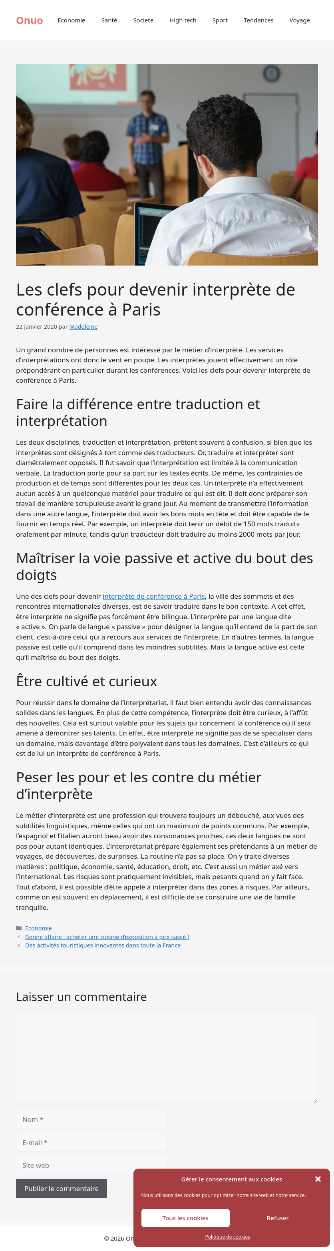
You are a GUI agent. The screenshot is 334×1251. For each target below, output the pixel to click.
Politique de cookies (227, 1236)
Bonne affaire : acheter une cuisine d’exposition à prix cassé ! (107, 937)
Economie (71, 20)
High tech (183, 20)
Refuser (278, 1218)
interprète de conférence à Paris (154, 596)
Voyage (300, 20)
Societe (143, 20)
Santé (109, 20)
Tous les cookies (186, 1218)
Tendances (259, 20)
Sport (220, 20)
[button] (318, 1179)
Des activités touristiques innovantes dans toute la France (103, 945)
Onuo (29, 20)
